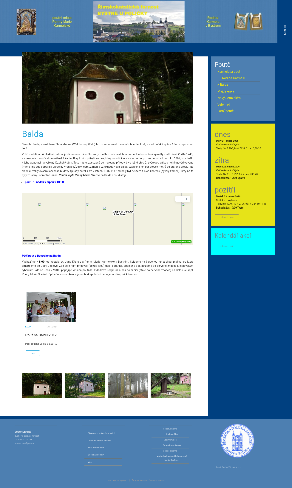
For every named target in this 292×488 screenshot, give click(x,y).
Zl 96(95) (244, 203)
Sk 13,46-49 (229, 203)
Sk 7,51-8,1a (230, 148)
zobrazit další (227, 217)
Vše (90, 462)
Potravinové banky (172, 445)
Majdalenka (225, 91)
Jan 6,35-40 (251, 174)
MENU (285, 30)
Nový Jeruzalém (229, 98)
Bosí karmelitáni (96, 447)
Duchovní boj (172, 434)
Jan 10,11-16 (259, 203)
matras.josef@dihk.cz (25, 443)
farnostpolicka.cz (157, 480)
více (32, 353)
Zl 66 (239, 174)
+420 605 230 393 (23, 439)
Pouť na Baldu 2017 (41, 335)
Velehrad (223, 104)
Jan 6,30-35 (254, 148)
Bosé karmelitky (95, 454)
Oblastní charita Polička (99, 440)
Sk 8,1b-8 (228, 174)
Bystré (241, 177)
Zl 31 (242, 148)
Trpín (240, 207)
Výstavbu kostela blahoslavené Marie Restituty (172, 458)
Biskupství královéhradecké (101, 433)
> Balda (222, 85)
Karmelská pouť (228, 71)
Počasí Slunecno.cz (231, 467)
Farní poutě (225, 111)
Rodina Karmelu (233, 78)
